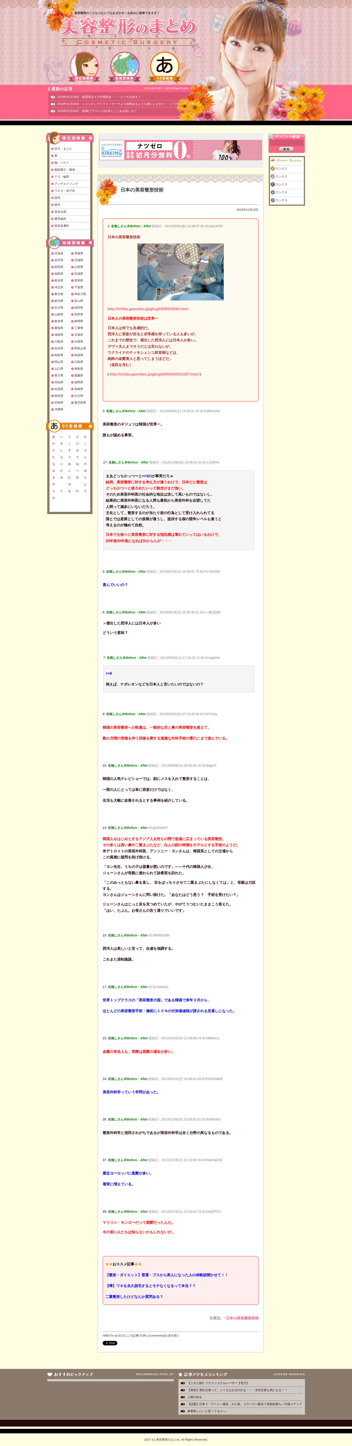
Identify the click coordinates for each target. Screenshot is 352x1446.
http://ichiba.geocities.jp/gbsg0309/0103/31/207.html (154, 374)
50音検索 (165, 66)
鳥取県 (58, 355)
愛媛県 (78, 375)
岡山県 (58, 362)
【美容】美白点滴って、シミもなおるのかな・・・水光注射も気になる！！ (237, 1390)
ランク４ (281, 192)
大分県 (78, 395)
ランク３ (281, 184)
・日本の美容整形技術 (240, 1318)
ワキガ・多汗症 (64, 190)
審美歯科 (60, 218)
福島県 (58, 273)
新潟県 (58, 300)
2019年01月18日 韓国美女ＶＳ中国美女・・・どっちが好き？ (99, 97)
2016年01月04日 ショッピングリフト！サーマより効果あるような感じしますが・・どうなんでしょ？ (125, 104)
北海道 (58, 253)
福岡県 (78, 382)
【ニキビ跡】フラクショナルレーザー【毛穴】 (218, 1383)
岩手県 (58, 260)
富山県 (78, 300)
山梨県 (58, 314)
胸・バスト (61, 162)
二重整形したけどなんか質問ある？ (134, 1297)
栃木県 (58, 280)
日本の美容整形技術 (141, 189)
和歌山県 (80, 348)
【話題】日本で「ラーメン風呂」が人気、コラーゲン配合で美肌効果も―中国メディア (244, 1404)
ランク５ (281, 200)
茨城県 (78, 273)
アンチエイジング (66, 183)
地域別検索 (124, 66)
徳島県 (78, 368)
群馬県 (78, 280)
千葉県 (78, 287)
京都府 (78, 334)
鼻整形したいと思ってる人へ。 (208, 1411)
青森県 (78, 253)
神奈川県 (80, 294)
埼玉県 (58, 287)
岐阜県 (58, 321)
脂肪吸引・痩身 (64, 169)
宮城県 (78, 260)
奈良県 (58, 348)
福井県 (78, 307)
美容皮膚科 (61, 225)
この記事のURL (137, 1335)
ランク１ (281, 168)
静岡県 (78, 321)
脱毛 (57, 197)
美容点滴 (60, 211)
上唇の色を (194, 1397)
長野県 (78, 314)
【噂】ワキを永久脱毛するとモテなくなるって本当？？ (150, 1286)
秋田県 (58, 267)
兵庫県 (78, 341)
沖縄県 (58, 409)
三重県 (78, 328)
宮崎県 (58, 402)
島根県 (78, 355)
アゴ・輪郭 (61, 176)
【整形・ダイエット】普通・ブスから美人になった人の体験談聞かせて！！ (166, 1275)
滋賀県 (58, 334)
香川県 (58, 375)
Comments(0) (158, 1335)
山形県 (78, 267)
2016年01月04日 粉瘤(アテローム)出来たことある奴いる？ (97, 111)
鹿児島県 (80, 402)
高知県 (58, 382)
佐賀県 (58, 389)
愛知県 (58, 328)
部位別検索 (84, 66)
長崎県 (78, 389)
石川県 (58, 307)
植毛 (57, 204)
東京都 (58, 294)
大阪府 (58, 341)
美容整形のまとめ (128, 32)
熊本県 (58, 395)
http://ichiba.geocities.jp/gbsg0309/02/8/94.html (148, 309)
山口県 (58, 368)
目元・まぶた (63, 148)
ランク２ (281, 176)
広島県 (78, 362)
